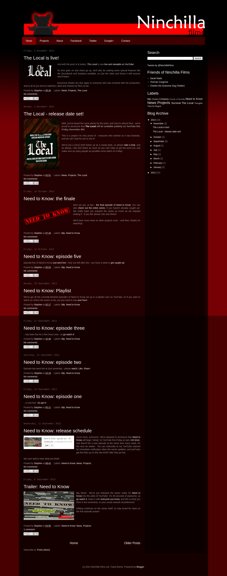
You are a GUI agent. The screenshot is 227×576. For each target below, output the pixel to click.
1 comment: (29, 529)
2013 (153, 120)
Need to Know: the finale (49, 198)
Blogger (140, 567)
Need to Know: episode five (52, 256)
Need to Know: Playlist (47, 290)
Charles (155, 99)
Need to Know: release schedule (58, 430)
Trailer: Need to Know (46, 486)
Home (74, 543)
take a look (129, 145)
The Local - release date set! (54, 113)
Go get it (42, 403)
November (158, 123)
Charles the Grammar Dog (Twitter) (167, 85)
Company (164, 99)
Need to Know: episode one (53, 396)
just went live (59, 262)
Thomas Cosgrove (159, 82)
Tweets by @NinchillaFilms (160, 65)
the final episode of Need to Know (113, 205)
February (158, 163)
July (155, 150)
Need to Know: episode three (54, 328)
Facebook (76, 40)
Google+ (109, 40)
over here (82, 300)
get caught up (117, 262)
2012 (153, 172)
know (116, 499)
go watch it (68, 334)
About (59, 40)
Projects (44, 40)
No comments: (31, 94)
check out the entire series (91, 208)
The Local (92, 64)
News (29, 40)
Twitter (93, 40)
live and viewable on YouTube (119, 64)
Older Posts (132, 543)
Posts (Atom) (43, 550)
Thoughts (198, 103)
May (155, 154)
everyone (105, 499)
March (156, 158)
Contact (125, 40)
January (157, 167)
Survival (176, 103)
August (157, 145)
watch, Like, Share (81, 368)
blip (63, 233)
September (159, 141)
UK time (135, 440)
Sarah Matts (156, 78)
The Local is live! (41, 57)
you (112, 499)
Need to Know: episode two (52, 362)
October (157, 137)
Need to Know (73, 233)
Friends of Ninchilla (177, 99)
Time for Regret (154, 106)
